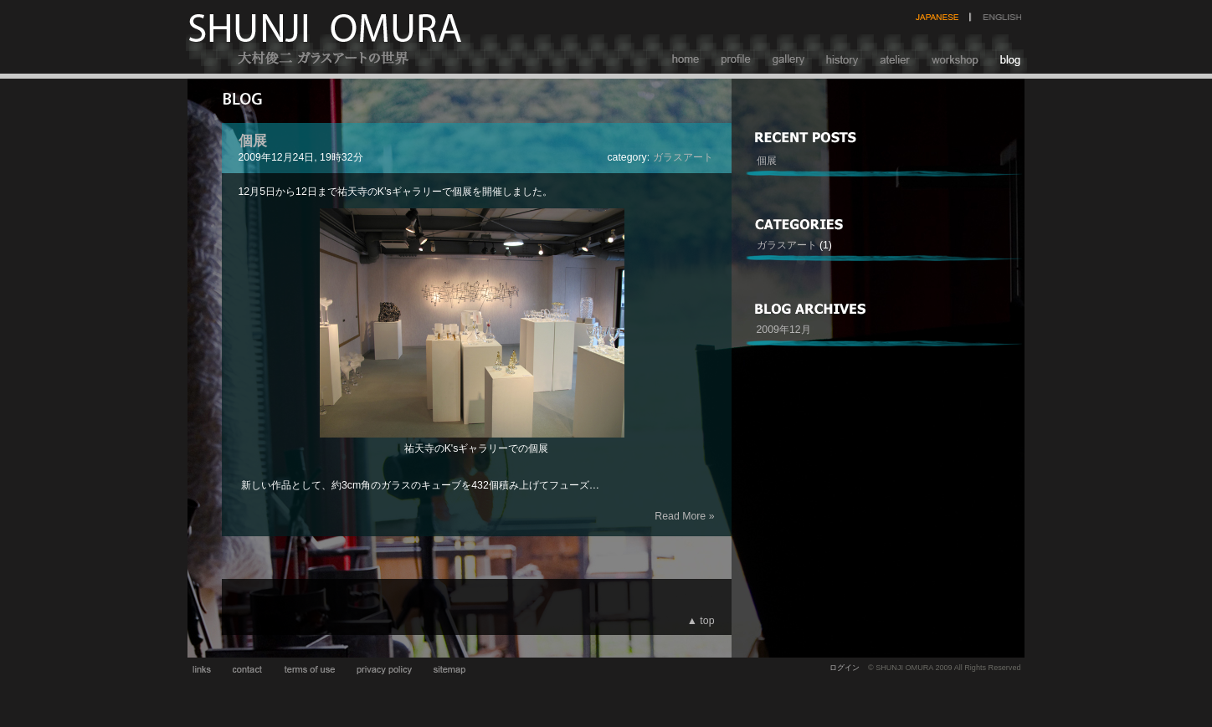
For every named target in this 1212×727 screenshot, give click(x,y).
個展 (253, 140)
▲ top (701, 621)
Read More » (684, 516)
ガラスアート (683, 157)
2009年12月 (784, 329)
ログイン (844, 667)
